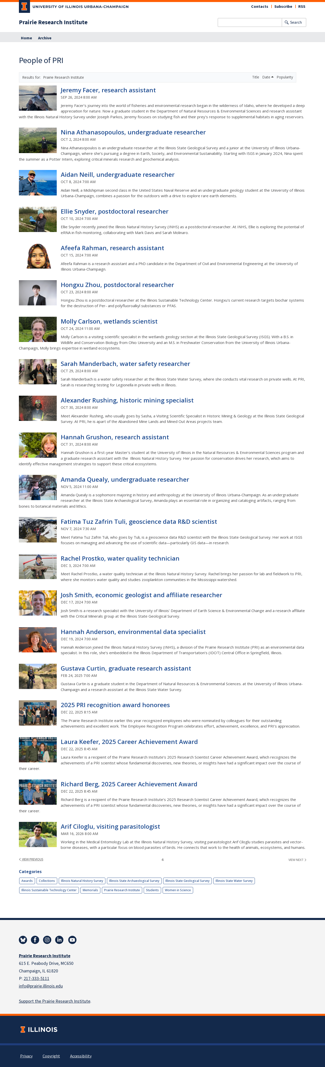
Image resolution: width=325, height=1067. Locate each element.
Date (268, 77)
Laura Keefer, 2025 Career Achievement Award (129, 741)
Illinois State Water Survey (234, 881)
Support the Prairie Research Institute (54, 1001)
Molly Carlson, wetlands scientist (109, 321)
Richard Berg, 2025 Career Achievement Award (129, 784)
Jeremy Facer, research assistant (108, 90)
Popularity (285, 77)
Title (256, 77)
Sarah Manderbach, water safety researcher (125, 363)
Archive (44, 38)
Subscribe (283, 6)
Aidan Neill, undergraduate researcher (117, 174)
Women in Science (178, 890)
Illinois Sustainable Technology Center (49, 890)
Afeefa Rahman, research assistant (112, 248)
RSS (301, 6)
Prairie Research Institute (53, 22)
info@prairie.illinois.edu (41, 986)
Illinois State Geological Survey (187, 881)
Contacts (259, 6)
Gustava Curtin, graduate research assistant (126, 668)
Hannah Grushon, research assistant (115, 437)
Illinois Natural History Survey (82, 881)
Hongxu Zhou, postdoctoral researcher (117, 284)
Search (296, 22)
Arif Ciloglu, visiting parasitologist (110, 826)
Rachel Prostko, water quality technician (120, 558)
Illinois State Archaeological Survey (134, 881)
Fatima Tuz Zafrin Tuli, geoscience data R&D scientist (139, 521)
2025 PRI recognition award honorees (115, 705)
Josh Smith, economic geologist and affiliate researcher (141, 595)
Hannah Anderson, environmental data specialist (133, 631)
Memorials (90, 890)
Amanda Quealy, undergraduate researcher (125, 479)
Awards (27, 881)
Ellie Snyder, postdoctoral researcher (114, 211)
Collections (47, 881)
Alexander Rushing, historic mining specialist (127, 400)
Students (152, 890)
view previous (31, 859)
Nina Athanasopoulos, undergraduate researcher (133, 132)
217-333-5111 (36, 978)
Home (26, 38)
